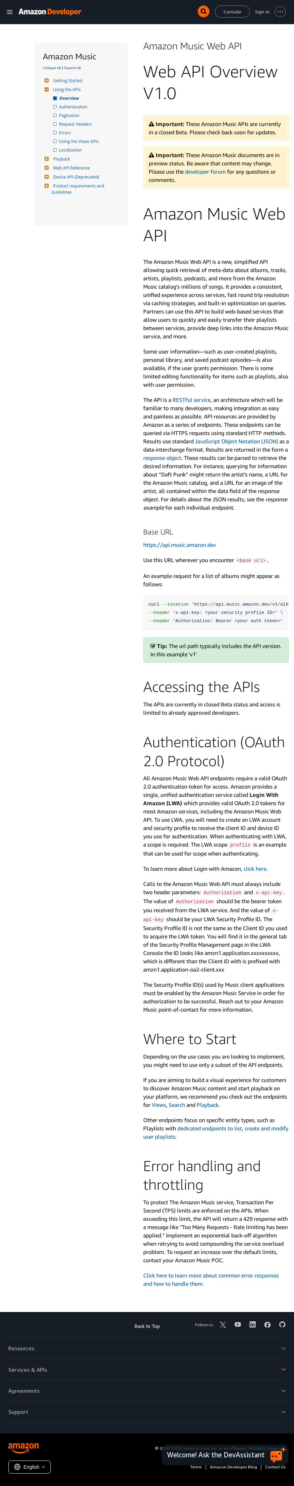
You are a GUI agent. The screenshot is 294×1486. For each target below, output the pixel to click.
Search (177, 1104)
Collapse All (52, 68)
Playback (60, 159)
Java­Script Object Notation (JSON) (236, 441)
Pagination (69, 115)
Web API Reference (70, 168)
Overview (69, 98)
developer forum (205, 171)
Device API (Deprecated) (75, 177)
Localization (71, 150)
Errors (65, 133)
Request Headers (76, 124)
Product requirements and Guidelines (78, 189)
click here (255, 868)
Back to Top (147, 1326)
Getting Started (66, 81)
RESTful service (191, 399)
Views (159, 1104)
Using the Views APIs (79, 141)
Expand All (72, 68)
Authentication (73, 107)
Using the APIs (66, 90)
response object (162, 457)
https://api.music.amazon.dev (179, 544)
